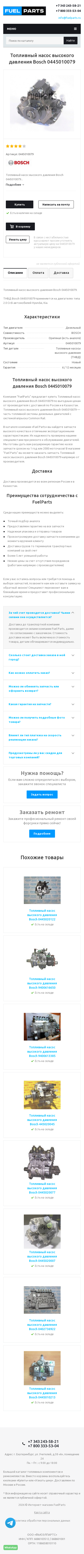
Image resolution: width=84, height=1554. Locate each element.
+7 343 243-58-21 (68, 5)
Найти (70, 40)
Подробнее (42, 833)
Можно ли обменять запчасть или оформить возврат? (34, 688)
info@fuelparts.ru (69, 17)
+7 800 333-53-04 (68, 10)
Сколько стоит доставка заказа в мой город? (37, 657)
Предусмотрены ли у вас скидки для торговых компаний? (35, 755)
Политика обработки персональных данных (42, 1520)
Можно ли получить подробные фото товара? (37, 719)
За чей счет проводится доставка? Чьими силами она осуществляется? (39, 614)
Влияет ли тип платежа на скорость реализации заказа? (35, 737)
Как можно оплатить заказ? (29, 672)
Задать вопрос (42, 794)
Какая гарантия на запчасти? (30, 704)
